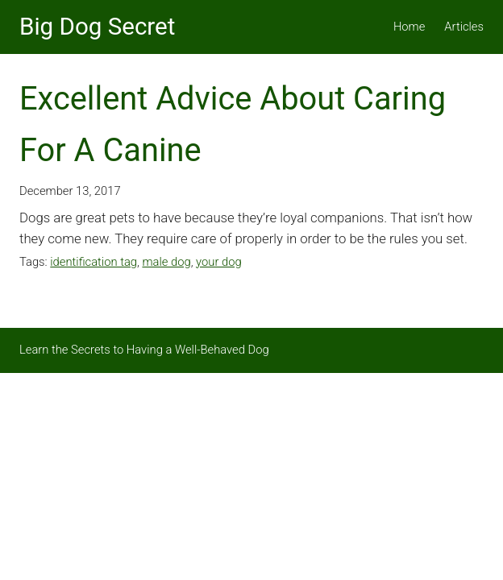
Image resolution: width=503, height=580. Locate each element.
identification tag (93, 262)
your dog (219, 262)
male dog (166, 262)
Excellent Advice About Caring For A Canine (232, 124)
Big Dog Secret (97, 26)
